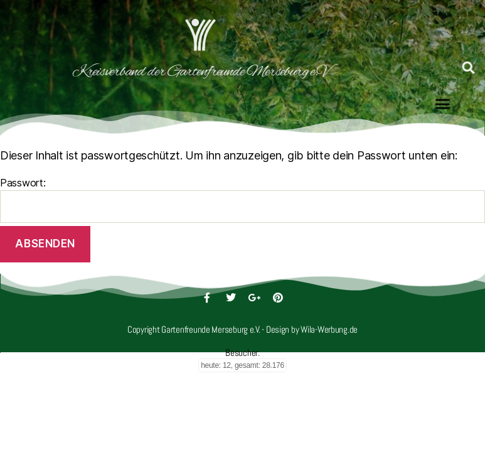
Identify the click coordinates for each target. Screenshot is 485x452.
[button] (442, 102)
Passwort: (242, 199)
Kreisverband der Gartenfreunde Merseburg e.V (183, 72)
